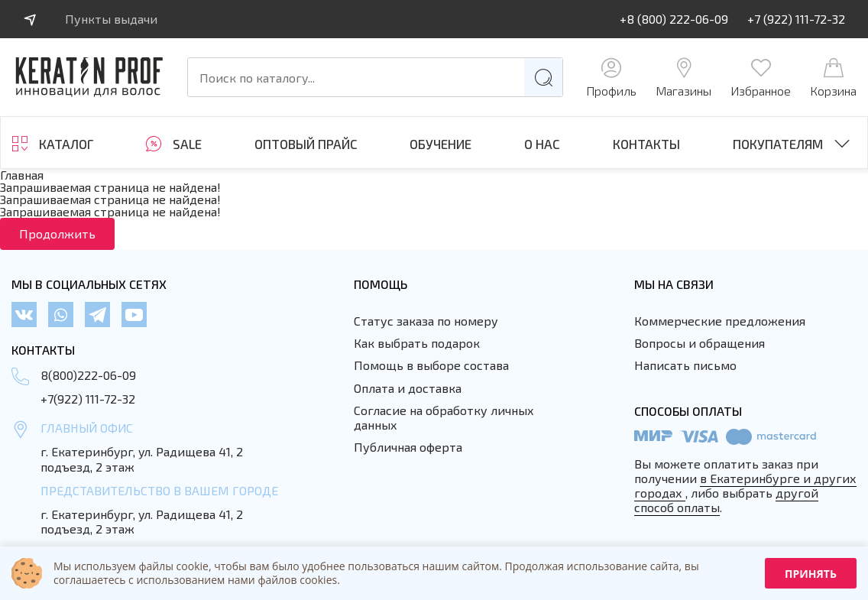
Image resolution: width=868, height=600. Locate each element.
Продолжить (57, 233)
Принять (811, 573)
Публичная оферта (408, 446)
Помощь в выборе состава (431, 365)
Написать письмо (685, 365)
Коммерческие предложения (719, 320)
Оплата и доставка (408, 388)
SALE (187, 143)
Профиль (611, 77)
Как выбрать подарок (417, 343)
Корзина (833, 77)
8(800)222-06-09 (88, 375)
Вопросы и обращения (699, 343)
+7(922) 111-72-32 (87, 398)
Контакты (646, 144)
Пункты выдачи (111, 19)
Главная (22, 174)
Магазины (683, 77)
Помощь (380, 284)
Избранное (760, 77)
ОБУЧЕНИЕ (440, 144)
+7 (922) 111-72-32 (796, 19)
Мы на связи (674, 284)
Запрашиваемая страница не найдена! (110, 187)
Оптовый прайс (306, 144)
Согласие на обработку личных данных (444, 417)
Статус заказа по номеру (426, 320)
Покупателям (778, 143)
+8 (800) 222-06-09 (674, 19)
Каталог (66, 143)
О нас (542, 144)
